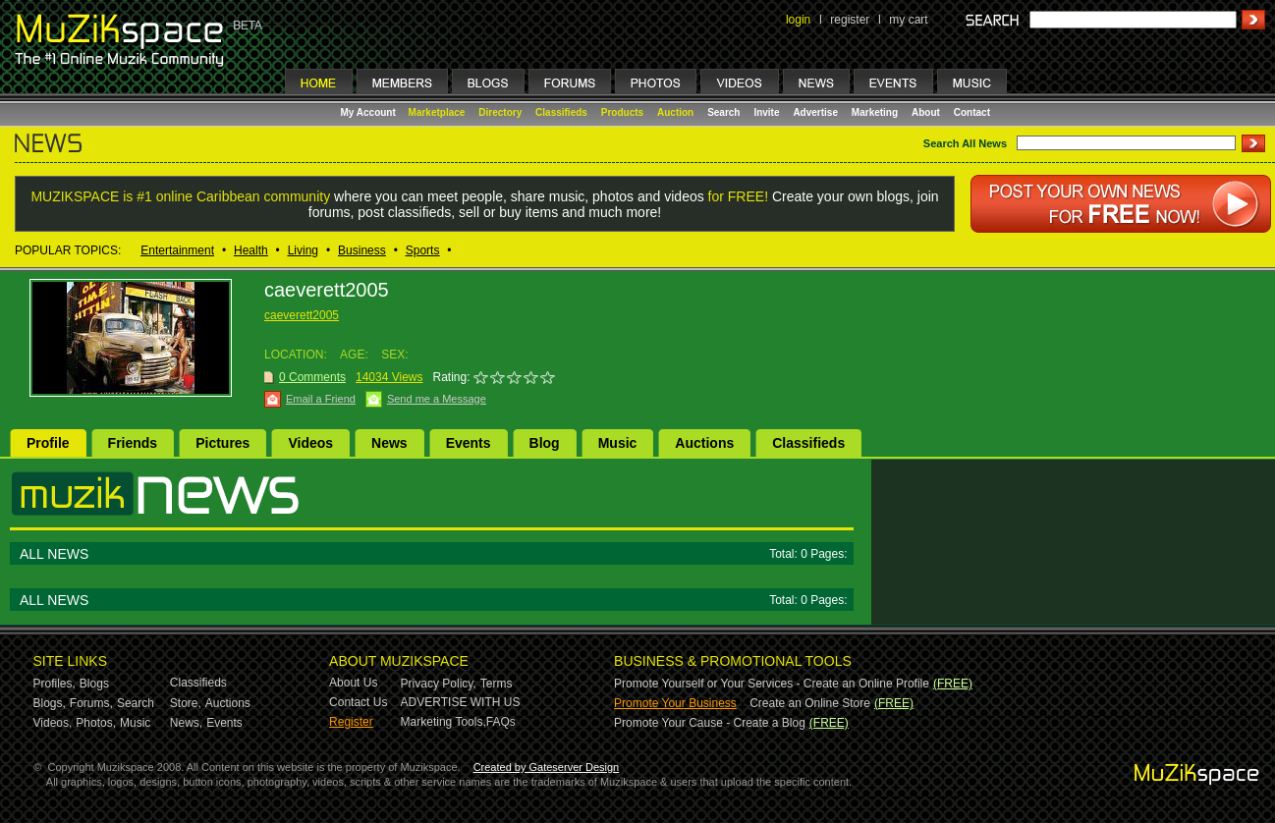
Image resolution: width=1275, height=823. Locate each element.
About (926, 112)
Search (723, 112)
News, (186, 723)
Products (622, 112)
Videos (310, 443)
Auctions (704, 443)
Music (618, 443)
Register (351, 722)
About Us (353, 682)
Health (251, 250)
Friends (133, 443)
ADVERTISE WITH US (461, 702)
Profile (48, 443)
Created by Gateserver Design (546, 767)
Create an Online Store (809, 703)
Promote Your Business (675, 703)
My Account (370, 112)
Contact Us (358, 702)
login (798, 20)
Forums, (91, 703)
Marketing (875, 112)
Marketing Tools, (443, 722)
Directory (500, 112)
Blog (544, 443)
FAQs (501, 722)
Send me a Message (436, 399)
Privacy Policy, (438, 683)
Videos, (53, 723)
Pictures (222, 443)
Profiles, (54, 683)
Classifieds (561, 112)
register (849, 20)
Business (362, 250)
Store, (185, 703)
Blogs (94, 683)
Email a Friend (321, 399)
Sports (423, 250)
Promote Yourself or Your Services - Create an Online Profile (771, 683)
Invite (766, 112)
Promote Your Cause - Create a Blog (709, 723)
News (389, 443)
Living (303, 250)
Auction (675, 112)
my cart (908, 20)
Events (468, 443)
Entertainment (177, 250)
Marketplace (437, 112)
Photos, (96, 723)
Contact (972, 112)
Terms (496, 683)
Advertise (815, 112)
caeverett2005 (301, 315)
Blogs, (49, 703)
